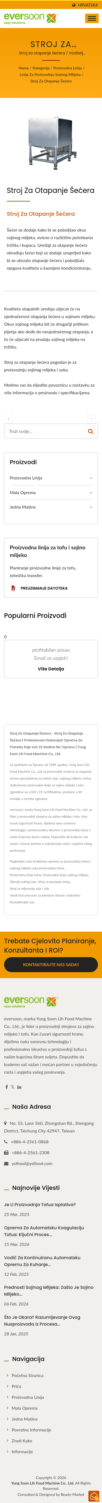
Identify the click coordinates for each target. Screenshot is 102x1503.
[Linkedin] (19, 1087)
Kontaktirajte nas (22, 902)
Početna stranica (28, 1375)
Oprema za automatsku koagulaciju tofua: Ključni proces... (44, 1231)
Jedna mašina (23, 506)
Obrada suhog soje (23, 882)
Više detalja (51, 669)
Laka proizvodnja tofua (48, 868)
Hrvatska (88, 5)
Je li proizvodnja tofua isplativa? (40, 1205)
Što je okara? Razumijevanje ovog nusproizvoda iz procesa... (42, 1320)
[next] (91, 419)
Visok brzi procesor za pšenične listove (37, 895)
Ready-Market (73, 1494)
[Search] (44, 431)
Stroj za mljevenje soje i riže (29, 888)
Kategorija (41, 68)
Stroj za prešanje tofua (54, 882)
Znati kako (22, 1440)
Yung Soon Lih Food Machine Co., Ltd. (42, 1483)
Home (23, 68)
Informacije (22, 1451)
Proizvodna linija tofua (26, 875)
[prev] (8, 419)
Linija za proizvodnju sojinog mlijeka (50, 74)
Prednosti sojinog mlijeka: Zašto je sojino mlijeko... (49, 1290)
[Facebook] (6, 1087)
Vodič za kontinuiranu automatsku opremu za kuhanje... (42, 1261)
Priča (16, 1386)
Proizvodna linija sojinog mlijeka (65, 875)
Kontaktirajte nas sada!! (51, 964)
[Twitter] (13, 1087)
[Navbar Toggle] (92, 18)
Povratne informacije (31, 1429)
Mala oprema (23, 492)
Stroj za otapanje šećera (51, 81)
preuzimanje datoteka (39, 588)
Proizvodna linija (68, 68)
